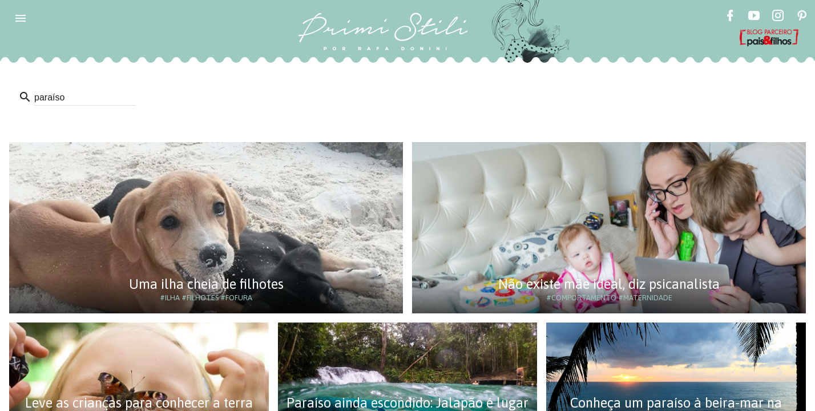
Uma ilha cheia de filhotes (206, 284)
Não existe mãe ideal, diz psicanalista (609, 284)
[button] (20, 18)
